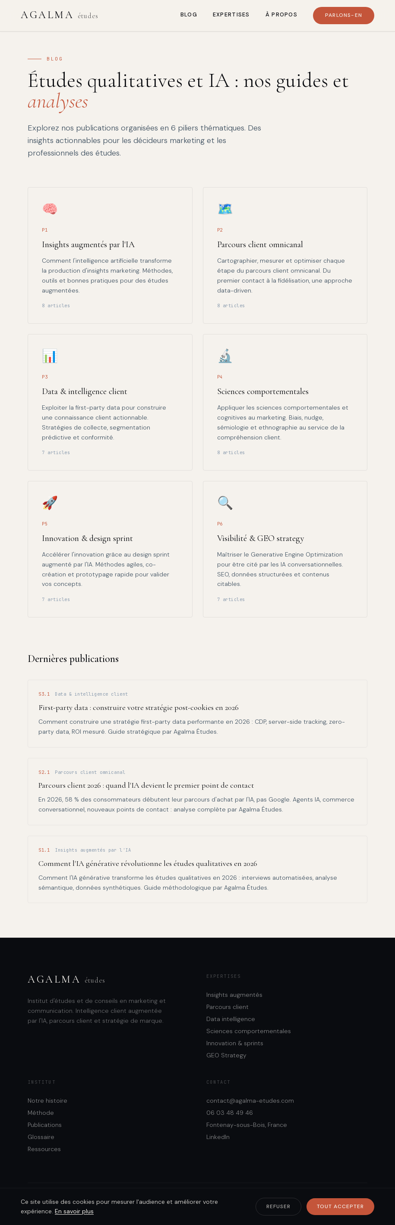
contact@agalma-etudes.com (250, 1100)
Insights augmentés (234, 995)
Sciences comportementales (248, 1031)
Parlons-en (343, 15)
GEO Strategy (226, 1055)
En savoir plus (74, 1211)
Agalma (59, 15)
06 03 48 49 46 (229, 1113)
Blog (188, 14)
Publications (45, 1125)
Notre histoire (47, 1100)
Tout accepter (340, 1206)
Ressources (44, 1149)
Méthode (41, 1113)
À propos (281, 14)
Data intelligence (230, 1019)
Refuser (278, 1206)
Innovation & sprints (234, 1043)
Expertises (231, 14)
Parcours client (227, 1007)
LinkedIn (218, 1137)
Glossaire (41, 1137)
